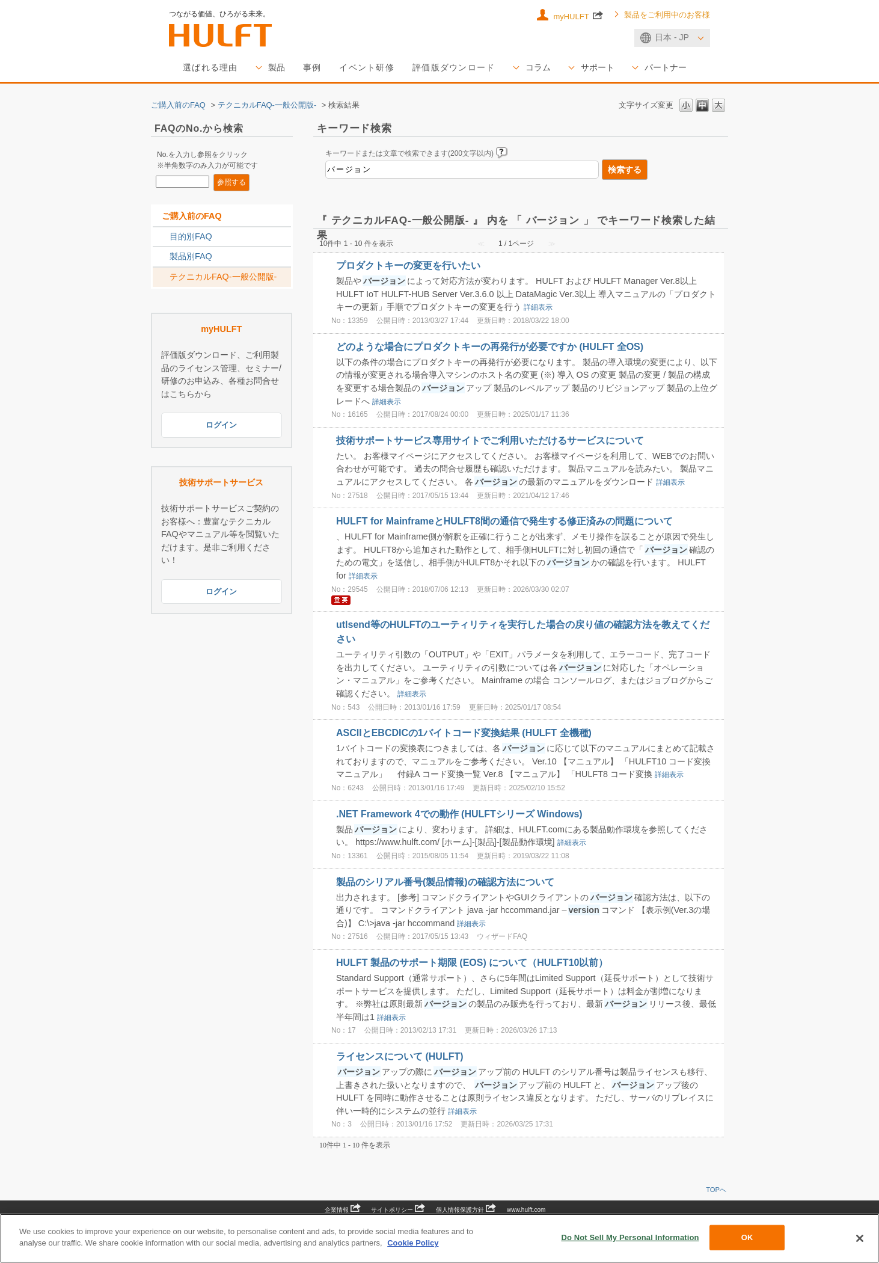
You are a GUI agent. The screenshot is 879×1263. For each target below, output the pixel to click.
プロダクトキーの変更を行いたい (408, 265)
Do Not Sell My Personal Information (630, 1237)
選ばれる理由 (210, 67)
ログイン (221, 425)
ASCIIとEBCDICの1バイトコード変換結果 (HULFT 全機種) (464, 733)
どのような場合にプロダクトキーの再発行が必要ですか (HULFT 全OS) (489, 347)
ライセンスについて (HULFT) (400, 1056)
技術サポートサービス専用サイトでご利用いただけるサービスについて (490, 440)
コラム (538, 67)
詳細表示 (538, 308)
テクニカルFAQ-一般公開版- (267, 104)
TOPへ (716, 1189)
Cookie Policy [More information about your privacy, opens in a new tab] (412, 1242)
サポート (597, 67)
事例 (312, 67)
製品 (276, 67)
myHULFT (578, 15)
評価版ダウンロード (453, 67)
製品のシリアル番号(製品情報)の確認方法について (445, 882)
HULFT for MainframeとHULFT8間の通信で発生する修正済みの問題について (504, 521)
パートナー (666, 67)
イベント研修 (366, 67)
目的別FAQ (191, 236)
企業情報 (343, 1209)
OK (747, 1237)
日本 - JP (672, 37)
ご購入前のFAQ (178, 104)
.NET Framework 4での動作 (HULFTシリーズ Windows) (459, 814)
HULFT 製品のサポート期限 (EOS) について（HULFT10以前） (472, 962)
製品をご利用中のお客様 (667, 15)
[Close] (860, 1238)
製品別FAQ (191, 257)
